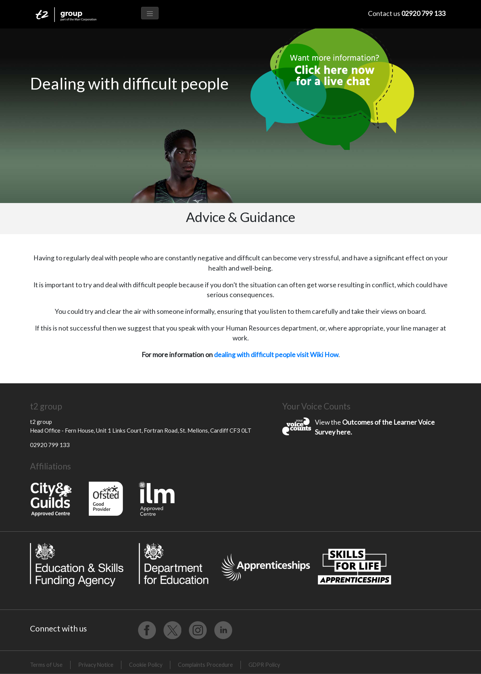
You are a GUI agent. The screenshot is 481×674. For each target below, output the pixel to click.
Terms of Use (46, 664)
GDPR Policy (264, 664)
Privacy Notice (95, 664)
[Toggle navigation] (150, 13)
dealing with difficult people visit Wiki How (276, 355)
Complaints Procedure (205, 664)
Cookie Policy (145, 664)
